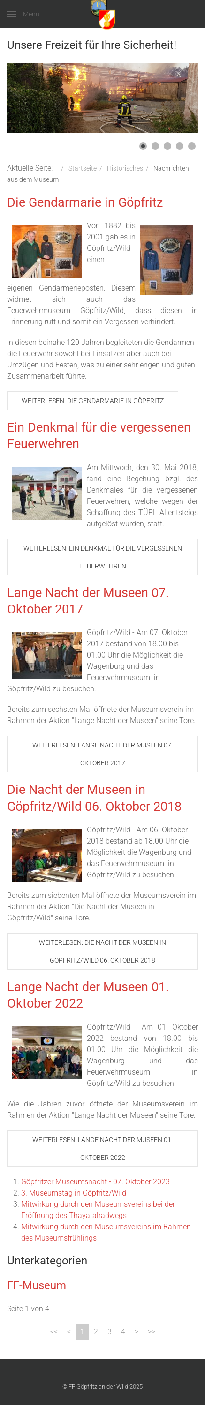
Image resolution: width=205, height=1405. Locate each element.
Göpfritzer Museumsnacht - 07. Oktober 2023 (95, 1181)
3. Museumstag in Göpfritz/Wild (73, 1192)
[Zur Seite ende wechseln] (151, 1332)
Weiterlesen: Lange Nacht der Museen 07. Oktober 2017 (102, 754)
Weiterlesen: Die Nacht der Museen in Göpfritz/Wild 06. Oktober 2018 (102, 951)
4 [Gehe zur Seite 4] (123, 1331)
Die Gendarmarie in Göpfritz (85, 202)
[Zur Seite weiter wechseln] (136, 1332)
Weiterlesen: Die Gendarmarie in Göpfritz (93, 400)
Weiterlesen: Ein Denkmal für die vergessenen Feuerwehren (102, 557)
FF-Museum (36, 1285)
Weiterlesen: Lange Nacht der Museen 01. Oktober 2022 (102, 1148)
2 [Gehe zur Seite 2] (96, 1331)
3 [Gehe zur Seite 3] (109, 1331)
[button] (143, 146)
